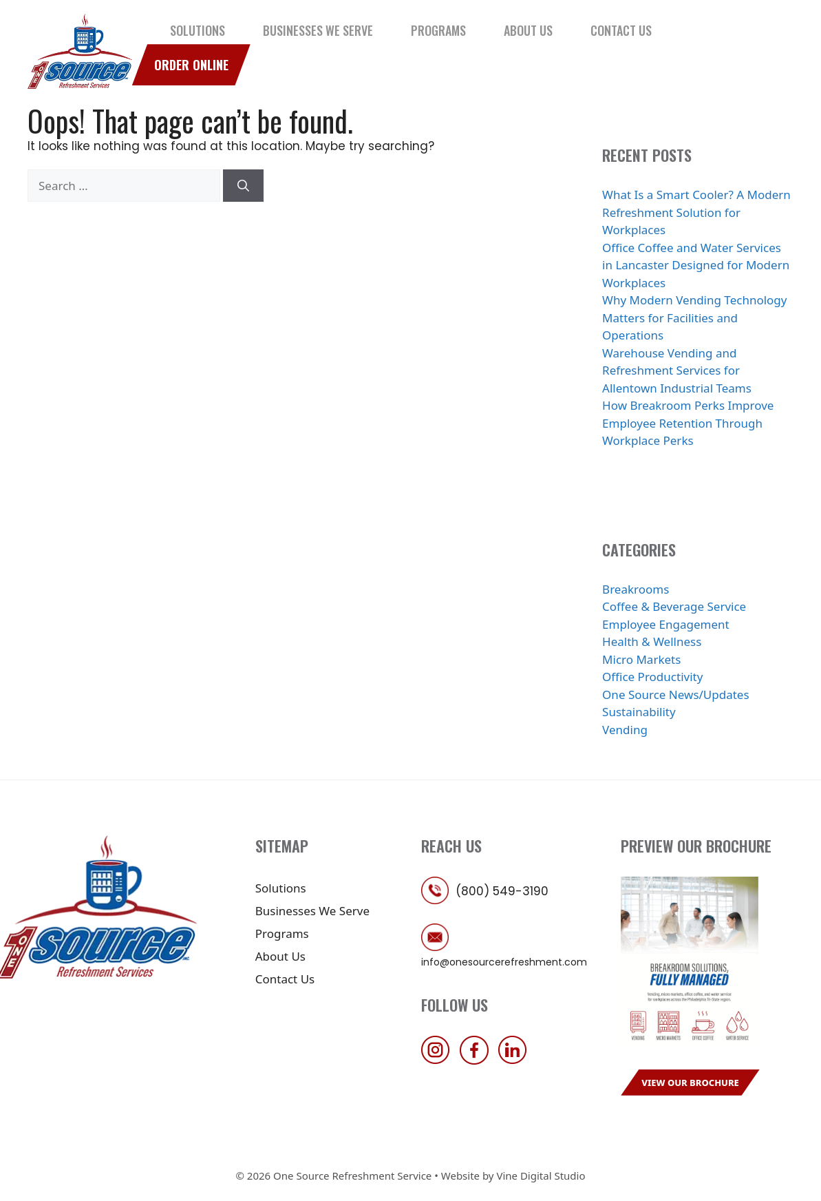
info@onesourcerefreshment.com (504, 962)
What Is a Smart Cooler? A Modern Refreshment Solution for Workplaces (696, 212)
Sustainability (639, 712)
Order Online (191, 65)
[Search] (243, 185)
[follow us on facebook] (477, 1060)
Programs (438, 30)
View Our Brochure (690, 1082)
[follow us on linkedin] (516, 1060)
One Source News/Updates (675, 694)
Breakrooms (635, 589)
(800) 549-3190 (502, 891)
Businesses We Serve (318, 30)
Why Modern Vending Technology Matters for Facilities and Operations (694, 317)
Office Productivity (652, 677)
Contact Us (621, 30)
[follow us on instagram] (439, 1060)
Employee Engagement (665, 624)
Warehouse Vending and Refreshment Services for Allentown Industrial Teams (676, 370)
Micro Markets (641, 659)
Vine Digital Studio (540, 1175)
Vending (625, 730)
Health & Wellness (651, 641)
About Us (528, 30)
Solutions (197, 30)
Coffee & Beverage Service (674, 606)
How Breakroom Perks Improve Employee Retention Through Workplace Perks (688, 422)
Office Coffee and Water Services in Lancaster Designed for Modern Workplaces (695, 265)
